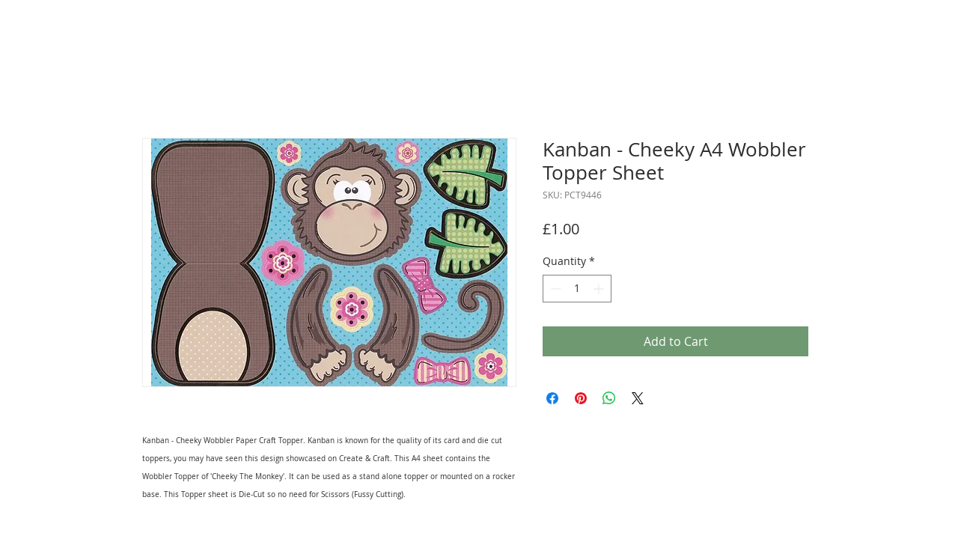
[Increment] (600, 288)
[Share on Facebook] (552, 398)
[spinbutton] (577, 288)
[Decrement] (554, 288)
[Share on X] (638, 398)
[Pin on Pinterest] (581, 398)
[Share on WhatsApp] (609, 398)
